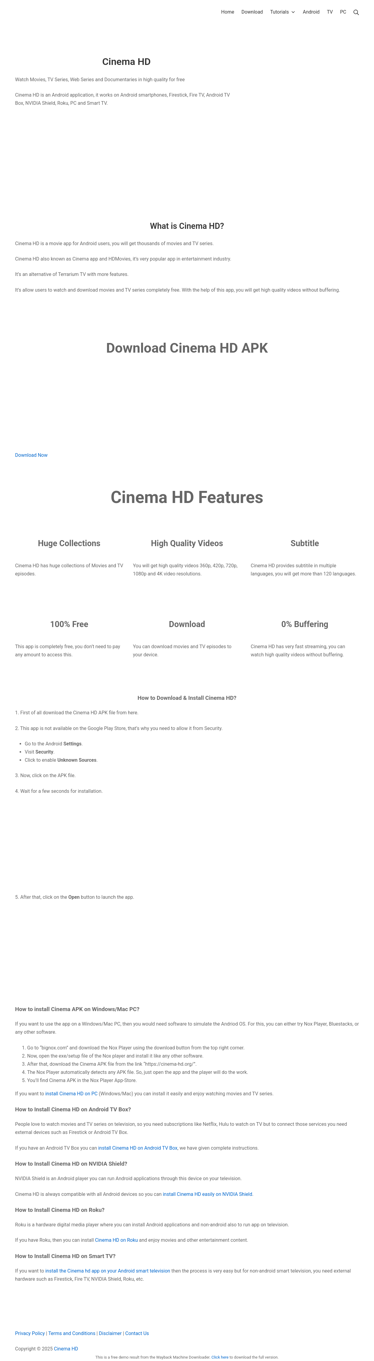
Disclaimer (110, 1333)
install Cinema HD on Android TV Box (137, 1148)
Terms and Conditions (71, 1333)
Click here (220, 1357)
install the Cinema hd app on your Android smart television (107, 1271)
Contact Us (137, 1333)
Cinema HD (66, 1349)
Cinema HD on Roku (116, 1240)
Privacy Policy (30, 1333)
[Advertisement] (126, 156)
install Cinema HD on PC (71, 1094)
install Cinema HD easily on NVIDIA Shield (207, 1194)
